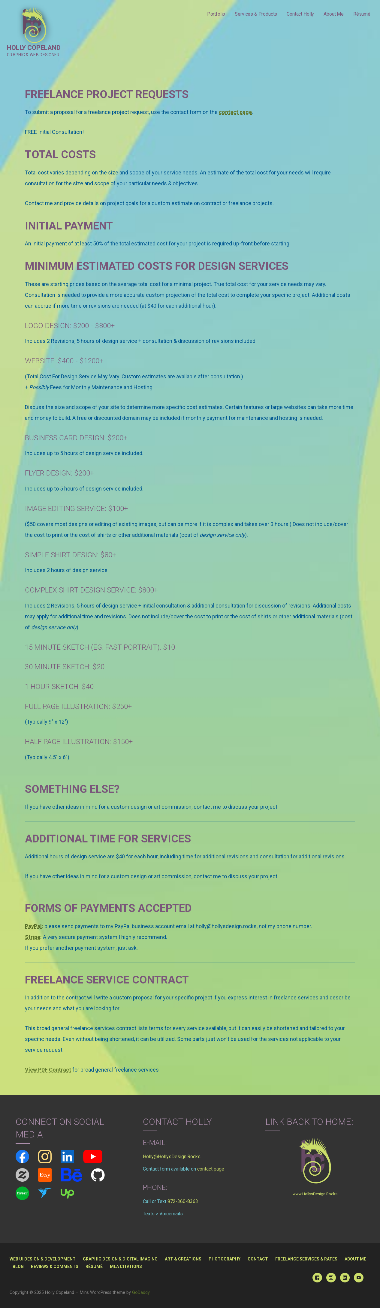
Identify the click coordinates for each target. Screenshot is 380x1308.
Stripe (32, 937)
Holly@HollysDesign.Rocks (172, 1156)
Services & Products (256, 14)
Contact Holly (300, 14)
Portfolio (216, 14)
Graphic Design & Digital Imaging (120, 1259)
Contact (258, 1259)
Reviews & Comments (54, 1266)
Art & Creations (183, 1259)
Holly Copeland (34, 47)
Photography (224, 1259)
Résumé (361, 14)
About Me (334, 14)
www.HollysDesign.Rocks (315, 1194)
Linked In (345, 1277)
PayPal (33, 926)
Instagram (331, 1277)
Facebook (317, 1277)
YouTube (358, 1277)
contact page (210, 1169)
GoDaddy (141, 1292)
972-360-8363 (182, 1201)
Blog (18, 1266)
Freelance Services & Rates (306, 1259)
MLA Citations (126, 1266)
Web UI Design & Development (43, 1259)
